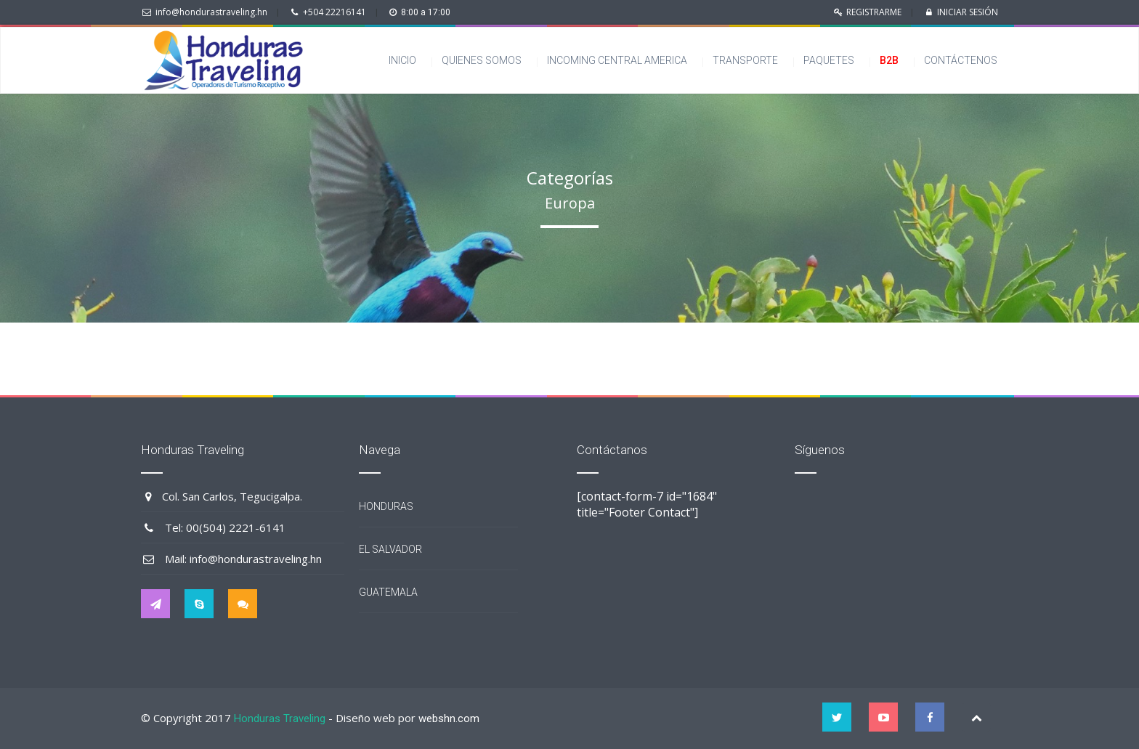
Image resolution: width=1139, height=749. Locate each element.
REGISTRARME (873, 12)
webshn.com (448, 718)
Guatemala (388, 592)
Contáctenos (964, 60)
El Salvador (390, 549)
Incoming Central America (617, 60)
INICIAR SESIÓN (967, 12)
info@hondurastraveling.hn (211, 12)
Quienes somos (482, 60)
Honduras (386, 506)
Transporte (745, 60)
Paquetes (828, 60)
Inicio (402, 60)
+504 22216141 (334, 12)
